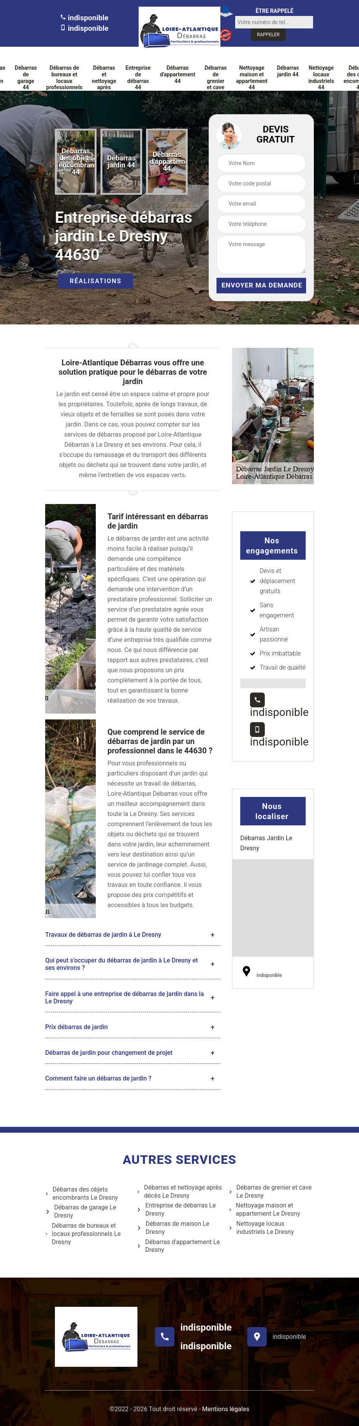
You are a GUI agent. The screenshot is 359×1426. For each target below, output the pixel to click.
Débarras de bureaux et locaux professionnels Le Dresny (83, 1234)
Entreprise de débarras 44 (137, 77)
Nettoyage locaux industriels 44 (321, 77)
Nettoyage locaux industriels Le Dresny (261, 1228)
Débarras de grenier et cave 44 (215, 81)
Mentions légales (225, 1409)
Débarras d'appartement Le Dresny (178, 1246)
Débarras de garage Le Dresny (80, 1211)
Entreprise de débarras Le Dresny (176, 1209)
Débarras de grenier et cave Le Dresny (270, 1191)
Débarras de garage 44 (26, 77)
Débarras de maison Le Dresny (173, 1228)
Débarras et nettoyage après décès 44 (104, 81)
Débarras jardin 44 (288, 71)
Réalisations (95, 281)
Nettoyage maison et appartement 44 (251, 77)
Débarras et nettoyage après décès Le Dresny (179, 1191)
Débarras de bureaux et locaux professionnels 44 (64, 81)
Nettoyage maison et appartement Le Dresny (264, 1209)
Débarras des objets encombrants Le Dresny (81, 1193)
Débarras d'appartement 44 (177, 74)
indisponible (84, 17)
